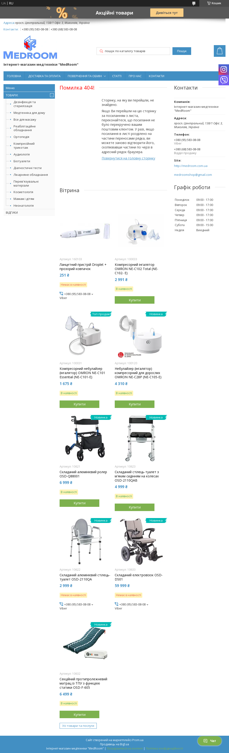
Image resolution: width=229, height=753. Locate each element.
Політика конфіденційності (164, 748)
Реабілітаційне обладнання (25, 128)
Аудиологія (22, 154)
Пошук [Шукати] (181, 51)
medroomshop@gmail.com (193, 175)
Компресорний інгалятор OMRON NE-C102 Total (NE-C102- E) (136, 269)
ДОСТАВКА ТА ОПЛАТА (44, 76)
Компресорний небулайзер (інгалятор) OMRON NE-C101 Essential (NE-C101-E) (82, 373)
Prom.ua (137, 740)
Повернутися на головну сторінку (128, 158)
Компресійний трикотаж (24, 145)
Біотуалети (22, 161)
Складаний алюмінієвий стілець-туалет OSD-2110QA (85, 577)
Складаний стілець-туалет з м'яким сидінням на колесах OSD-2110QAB (137, 476)
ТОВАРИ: (12, 95)
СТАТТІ (117, 76)
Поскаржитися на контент (125, 748)
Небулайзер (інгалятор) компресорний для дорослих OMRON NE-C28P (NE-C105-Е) (138, 373)
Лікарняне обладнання (31, 175)
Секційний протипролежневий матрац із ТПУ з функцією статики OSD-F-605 (83, 683)
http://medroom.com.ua (191, 166)
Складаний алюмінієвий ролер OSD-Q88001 (83, 474)
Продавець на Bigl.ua (114, 744)
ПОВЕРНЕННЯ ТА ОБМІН (85, 76)
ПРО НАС (135, 76)
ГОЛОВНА (14, 76)
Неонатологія (24, 205)
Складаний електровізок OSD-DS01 (139, 577)
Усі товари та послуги (78, 726)
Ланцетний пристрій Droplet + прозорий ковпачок (83, 267)
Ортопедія (21, 137)
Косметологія (23, 192)
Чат (209, 741)
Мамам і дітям (24, 199)
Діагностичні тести (28, 168)
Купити (135, 300)
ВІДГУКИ (12, 212)
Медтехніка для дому (29, 113)
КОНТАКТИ (156, 76)
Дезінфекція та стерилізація (25, 104)
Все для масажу (25, 119)
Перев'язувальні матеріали (26, 183)
